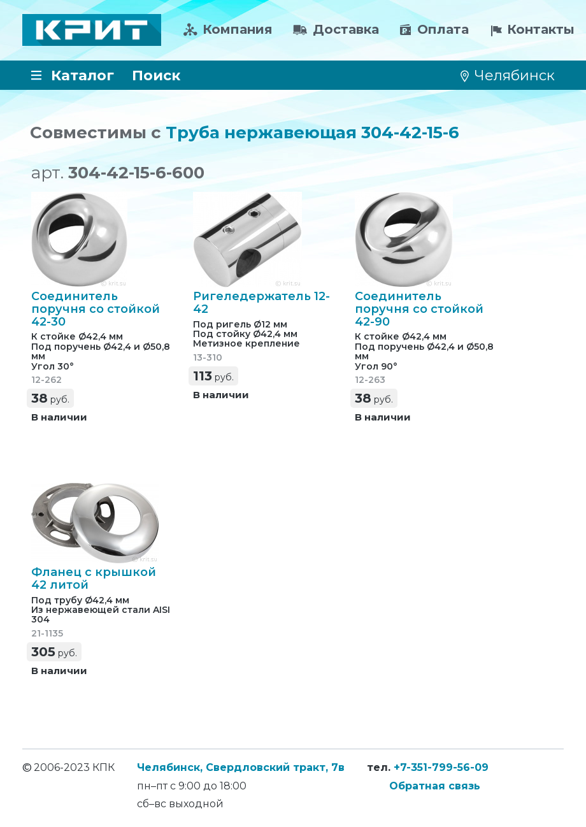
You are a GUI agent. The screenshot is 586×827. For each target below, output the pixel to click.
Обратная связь (434, 786)
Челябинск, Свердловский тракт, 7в (241, 767)
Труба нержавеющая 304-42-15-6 (312, 132)
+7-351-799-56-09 (441, 767)
